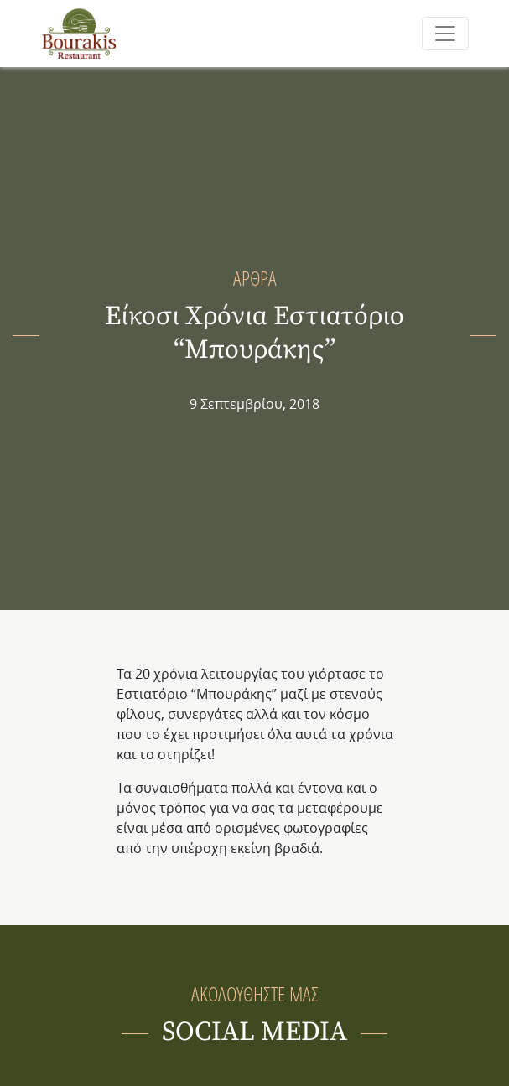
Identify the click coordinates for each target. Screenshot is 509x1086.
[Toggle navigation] (445, 33)
